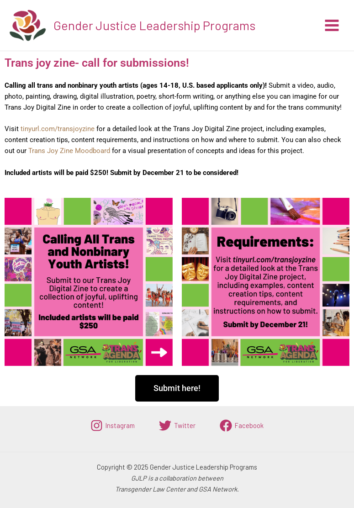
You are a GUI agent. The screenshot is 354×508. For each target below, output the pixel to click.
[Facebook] (242, 425)
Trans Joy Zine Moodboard (69, 151)
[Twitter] (177, 425)
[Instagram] (112, 425)
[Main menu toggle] (332, 25)
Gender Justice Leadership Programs (154, 25)
